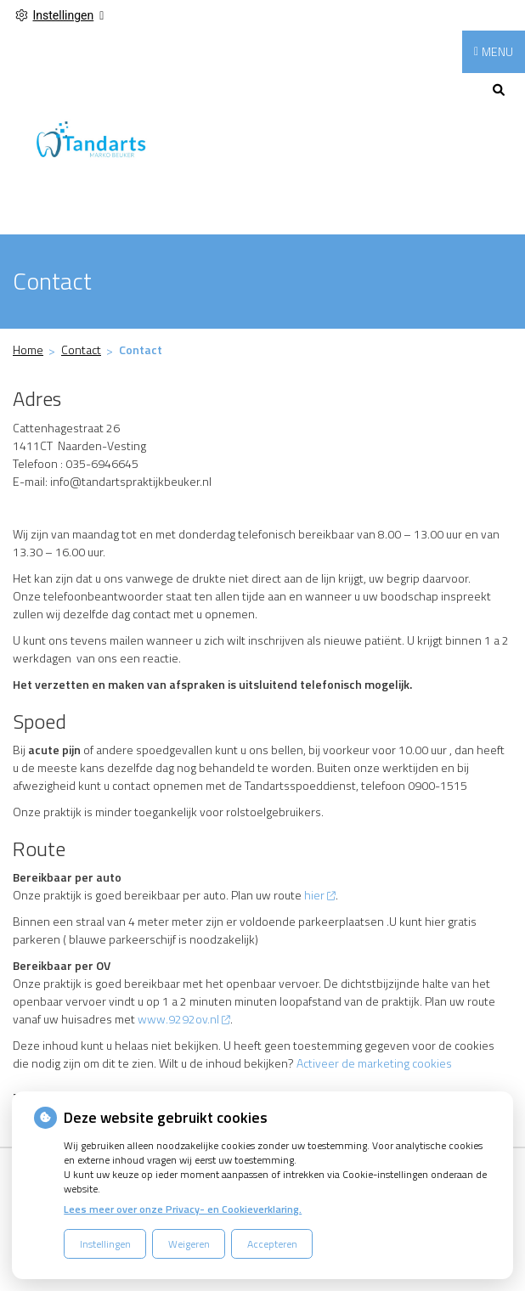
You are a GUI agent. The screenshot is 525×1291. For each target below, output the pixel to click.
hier (320, 895)
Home (28, 349)
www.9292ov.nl (184, 1019)
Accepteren (272, 1244)
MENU (497, 51)
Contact (81, 349)
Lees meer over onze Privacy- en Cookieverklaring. (183, 1209)
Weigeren (189, 1244)
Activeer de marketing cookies (374, 1063)
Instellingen (105, 1244)
